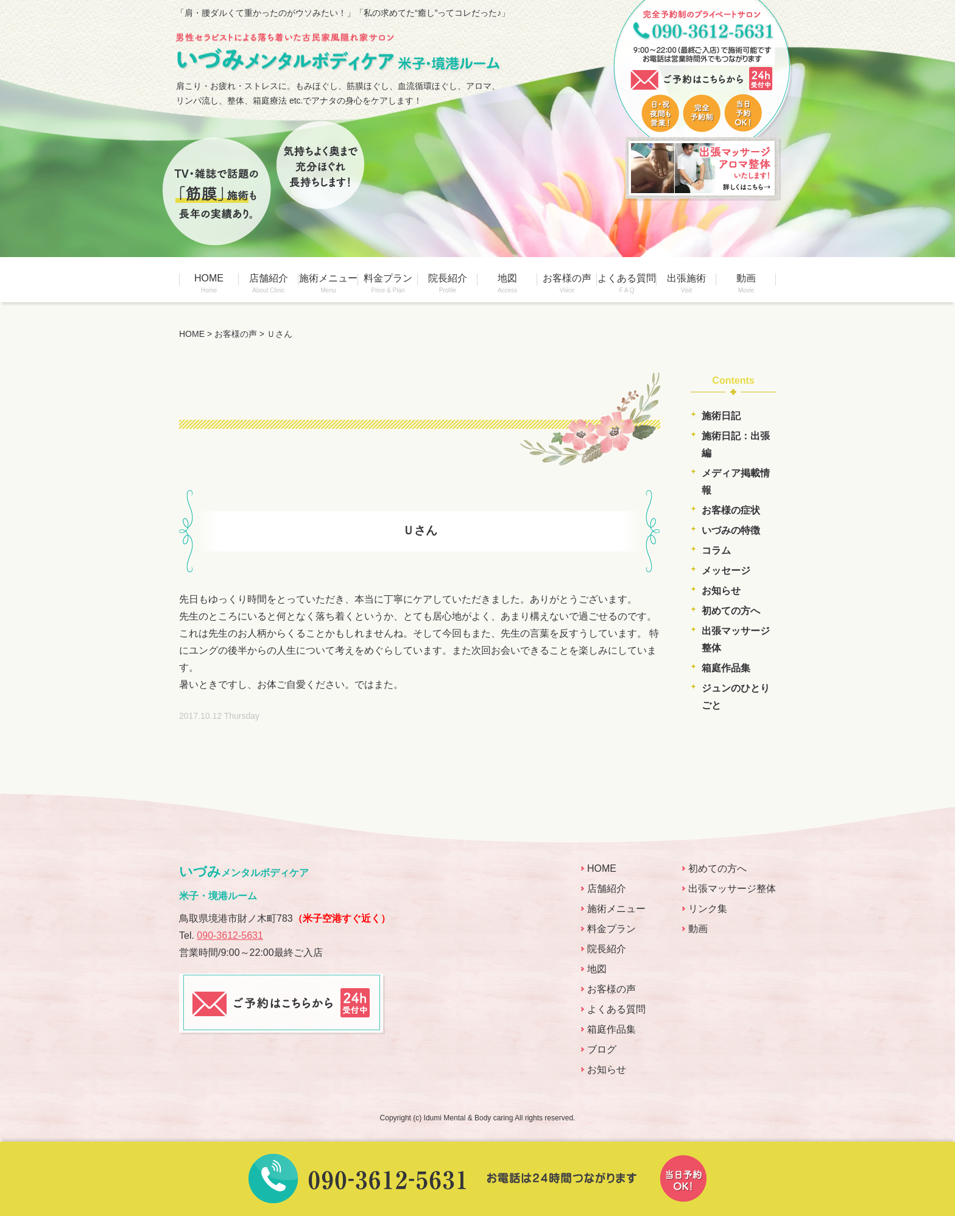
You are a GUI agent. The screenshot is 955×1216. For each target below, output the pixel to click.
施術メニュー (328, 283)
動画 (746, 283)
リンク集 (707, 908)
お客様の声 (567, 283)
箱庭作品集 (726, 668)
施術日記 (721, 416)
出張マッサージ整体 (732, 888)
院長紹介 (447, 283)
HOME (209, 283)
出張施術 (686, 283)
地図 (507, 283)
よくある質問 (627, 283)
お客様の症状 (731, 510)
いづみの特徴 (731, 530)
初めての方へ (731, 611)
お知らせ (721, 590)
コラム (716, 550)
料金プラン (388, 283)
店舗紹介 (268, 283)
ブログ (601, 1049)
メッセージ (726, 570)
